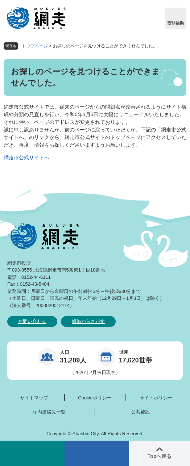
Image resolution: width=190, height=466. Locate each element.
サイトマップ (34, 397)
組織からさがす (88, 321)
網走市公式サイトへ (26, 157)
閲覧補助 (175, 23)
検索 (32, 453)
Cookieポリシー (94, 397)
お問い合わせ (32, 321)
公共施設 (140, 412)
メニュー (97, 453)
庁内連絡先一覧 (49, 412)
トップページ (35, 46)
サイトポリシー (156, 397)
